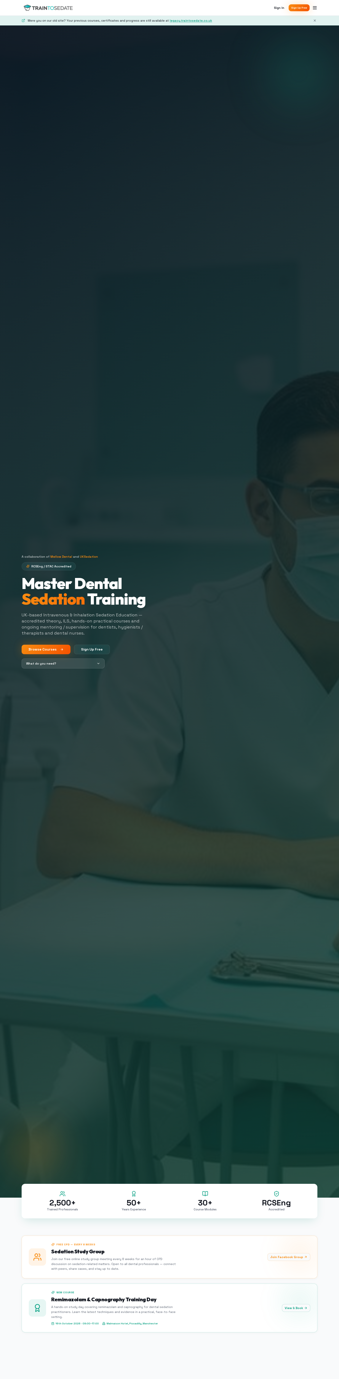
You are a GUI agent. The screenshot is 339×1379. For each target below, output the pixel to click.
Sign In (279, 8)
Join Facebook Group (288, 1257)
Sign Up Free (299, 7)
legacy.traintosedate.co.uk (191, 20)
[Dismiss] (314, 20)
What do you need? (63, 663)
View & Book (296, 1308)
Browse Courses (46, 649)
